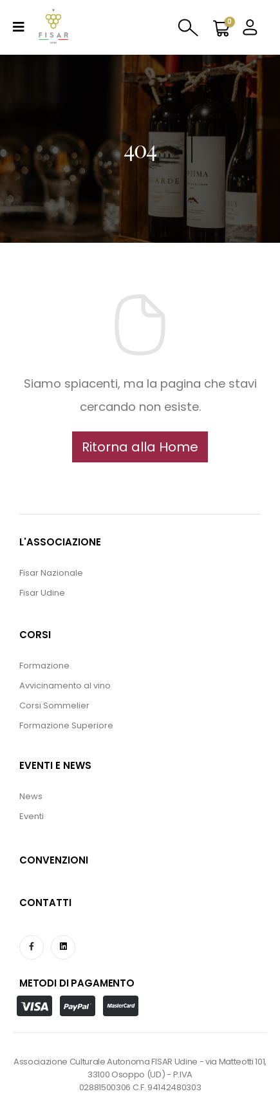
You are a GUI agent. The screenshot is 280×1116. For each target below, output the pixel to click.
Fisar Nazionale (51, 573)
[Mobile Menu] (18, 27)
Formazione (44, 665)
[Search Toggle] (188, 26)
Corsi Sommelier (54, 705)
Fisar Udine (42, 593)
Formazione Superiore (66, 725)
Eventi (31, 816)
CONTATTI (45, 902)
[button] (140, 446)
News (30, 796)
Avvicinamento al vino (65, 685)
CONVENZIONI (53, 860)
